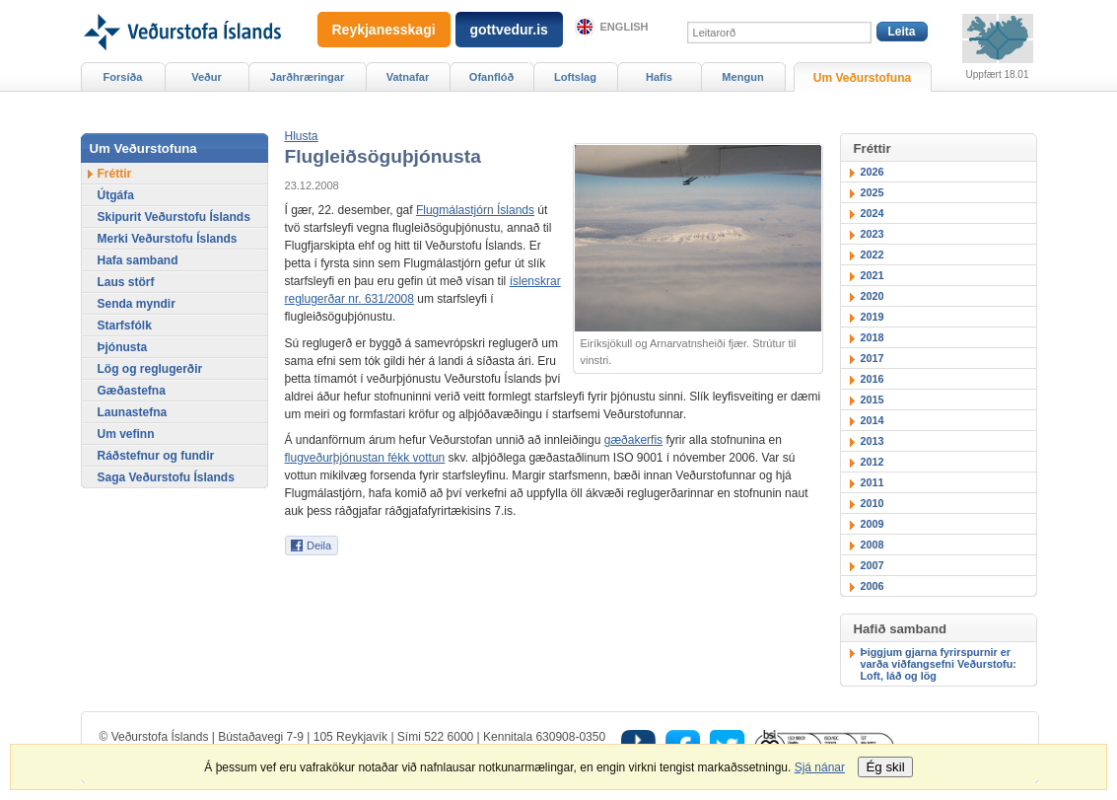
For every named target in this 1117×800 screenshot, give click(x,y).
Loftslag (575, 77)
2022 (872, 254)
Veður (206, 77)
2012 (872, 462)
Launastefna (133, 412)
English (624, 27)
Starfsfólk (125, 325)
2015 (872, 399)
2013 (872, 441)
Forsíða (123, 77)
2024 (872, 213)
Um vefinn (126, 434)
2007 (872, 565)
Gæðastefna (132, 391)
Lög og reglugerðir (150, 369)
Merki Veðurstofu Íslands (168, 239)
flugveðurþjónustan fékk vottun (365, 458)
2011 (872, 482)
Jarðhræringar (307, 77)
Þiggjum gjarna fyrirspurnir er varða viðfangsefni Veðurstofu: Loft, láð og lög (938, 664)
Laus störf (126, 282)
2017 (872, 358)
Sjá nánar (820, 767)
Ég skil (885, 767)
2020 (872, 296)
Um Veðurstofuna (862, 78)
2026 (872, 172)
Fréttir (115, 174)
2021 (872, 275)
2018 (872, 337)
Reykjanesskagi (384, 29)
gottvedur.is (509, 29)
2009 (872, 524)
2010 (872, 503)
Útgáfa (116, 195)
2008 (872, 544)
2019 (872, 317)
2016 (872, 379)
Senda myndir (136, 304)
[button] (301, 136)
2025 (872, 192)
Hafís (659, 77)
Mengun (742, 77)
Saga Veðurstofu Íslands (166, 477)
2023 (872, 234)
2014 (872, 420)
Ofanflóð (491, 77)
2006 (872, 586)
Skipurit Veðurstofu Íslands (174, 217)
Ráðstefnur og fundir (156, 456)
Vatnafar (408, 77)
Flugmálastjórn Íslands (475, 210)
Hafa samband (138, 260)
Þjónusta (123, 347)
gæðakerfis (633, 440)
